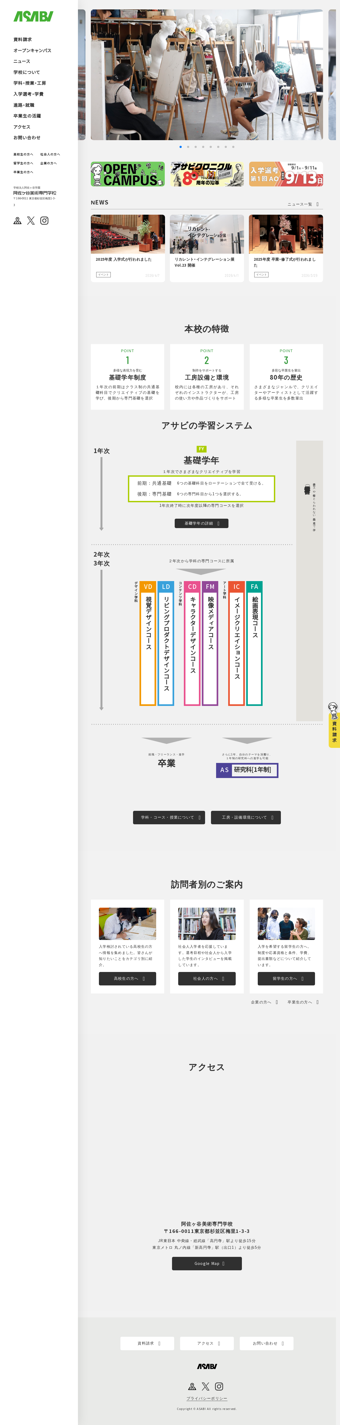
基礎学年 (201, 460)
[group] (207, 74)
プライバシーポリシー (207, 1398)
